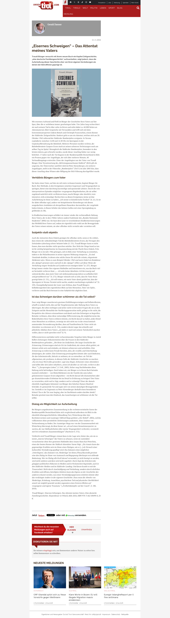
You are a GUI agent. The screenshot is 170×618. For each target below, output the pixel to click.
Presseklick (101, 2)
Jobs (109, 2)
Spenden (126, 2)
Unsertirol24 (86, 529)
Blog (119, 8)
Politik (93, 8)
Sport (112, 8)
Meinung (68, 14)
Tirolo (76, 8)
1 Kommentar (73, 603)
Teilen (41, 515)
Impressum (106, 614)
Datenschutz (115, 614)
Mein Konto (134, 2)
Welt (85, 8)
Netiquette (124, 614)
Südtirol (73, 591)
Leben (103, 8)
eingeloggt (47, 550)
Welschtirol (109, 591)
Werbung (117, 2)
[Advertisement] (119, 53)
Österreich (38, 591)
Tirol (68, 8)
